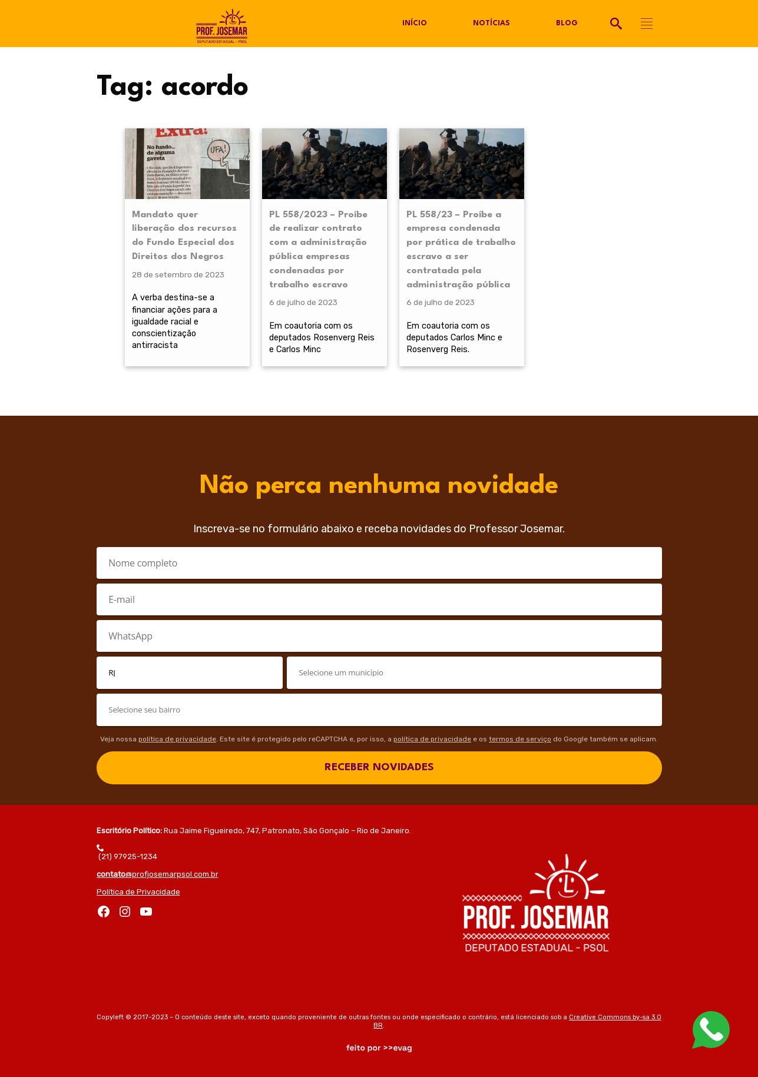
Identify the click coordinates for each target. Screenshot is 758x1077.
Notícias (491, 23)
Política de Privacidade (138, 891)
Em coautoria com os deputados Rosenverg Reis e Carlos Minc (322, 337)
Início (414, 23)
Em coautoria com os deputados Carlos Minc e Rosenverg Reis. (454, 337)
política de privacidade (177, 739)
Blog (567, 23)
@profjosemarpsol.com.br (158, 874)
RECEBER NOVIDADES (379, 768)
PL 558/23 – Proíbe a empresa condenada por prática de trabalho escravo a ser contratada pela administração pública (461, 250)
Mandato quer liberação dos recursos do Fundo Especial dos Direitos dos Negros (184, 235)
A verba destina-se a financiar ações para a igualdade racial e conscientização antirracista (174, 321)
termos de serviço (520, 739)
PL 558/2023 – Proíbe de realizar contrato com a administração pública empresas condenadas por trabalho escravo (318, 250)
